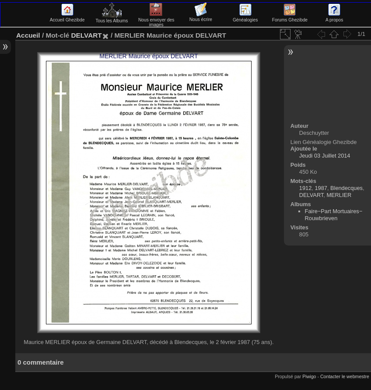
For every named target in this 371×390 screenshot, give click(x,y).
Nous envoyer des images (156, 20)
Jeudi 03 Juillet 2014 (324, 155)
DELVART (86, 35)
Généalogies (245, 17)
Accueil (28, 35)
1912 (305, 188)
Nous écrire (200, 17)
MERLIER (338, 195)
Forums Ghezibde (290, 17)
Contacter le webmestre (344, 376)
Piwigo (309, 376)
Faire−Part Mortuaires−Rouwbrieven (334, 214)
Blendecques (346, 188)
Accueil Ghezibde (67, 17)
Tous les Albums (111, 18)
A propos (334, 17)
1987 (321, 188)
